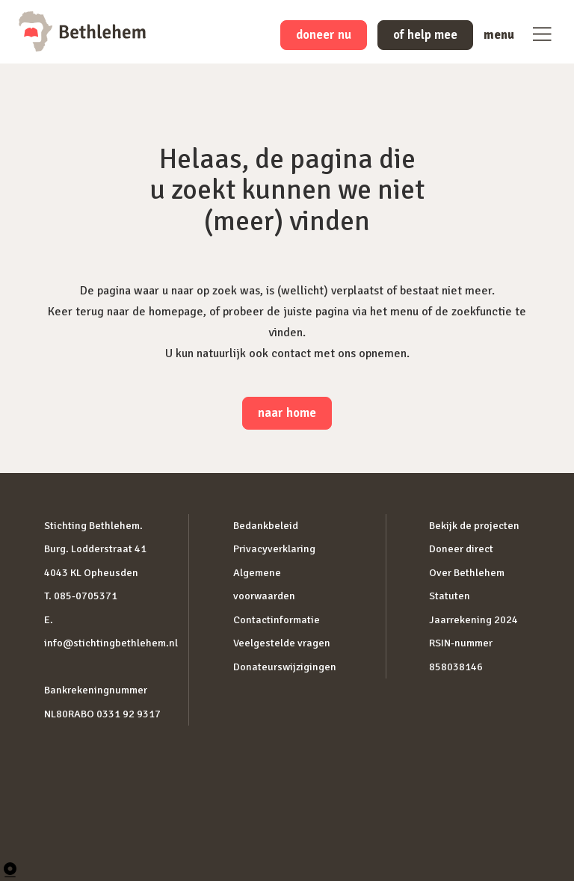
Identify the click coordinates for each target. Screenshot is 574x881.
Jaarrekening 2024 (473, 619)
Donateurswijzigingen (284, 667)
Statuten (449, 596)
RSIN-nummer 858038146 (461, 655)
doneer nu (323, 35)
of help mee (425, 35)
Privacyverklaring (274, 548)
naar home (287, 413)
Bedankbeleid (265, 525)
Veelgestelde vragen (281, 643)
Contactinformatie (276, 619)
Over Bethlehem (466, 572)
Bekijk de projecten (474, 525)
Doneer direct (461, 548)
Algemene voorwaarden (264, 584)
